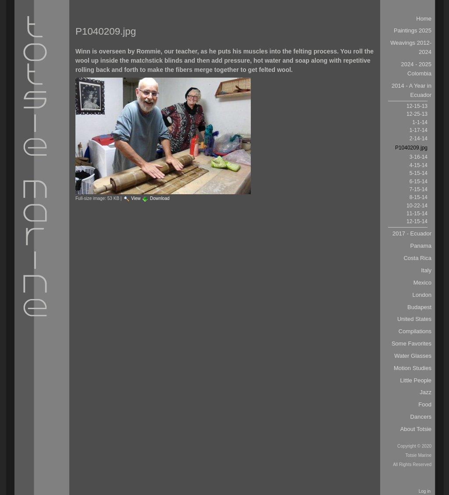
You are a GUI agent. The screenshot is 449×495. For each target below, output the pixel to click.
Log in (425, 491)
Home (423, 18)
